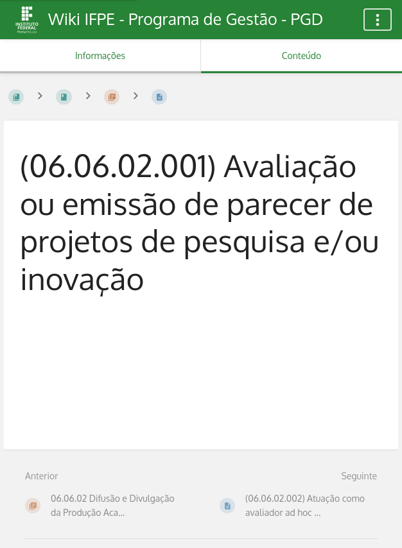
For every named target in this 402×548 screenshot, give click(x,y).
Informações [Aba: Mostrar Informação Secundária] (100, 55)
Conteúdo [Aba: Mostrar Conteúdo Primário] (301, 55)
